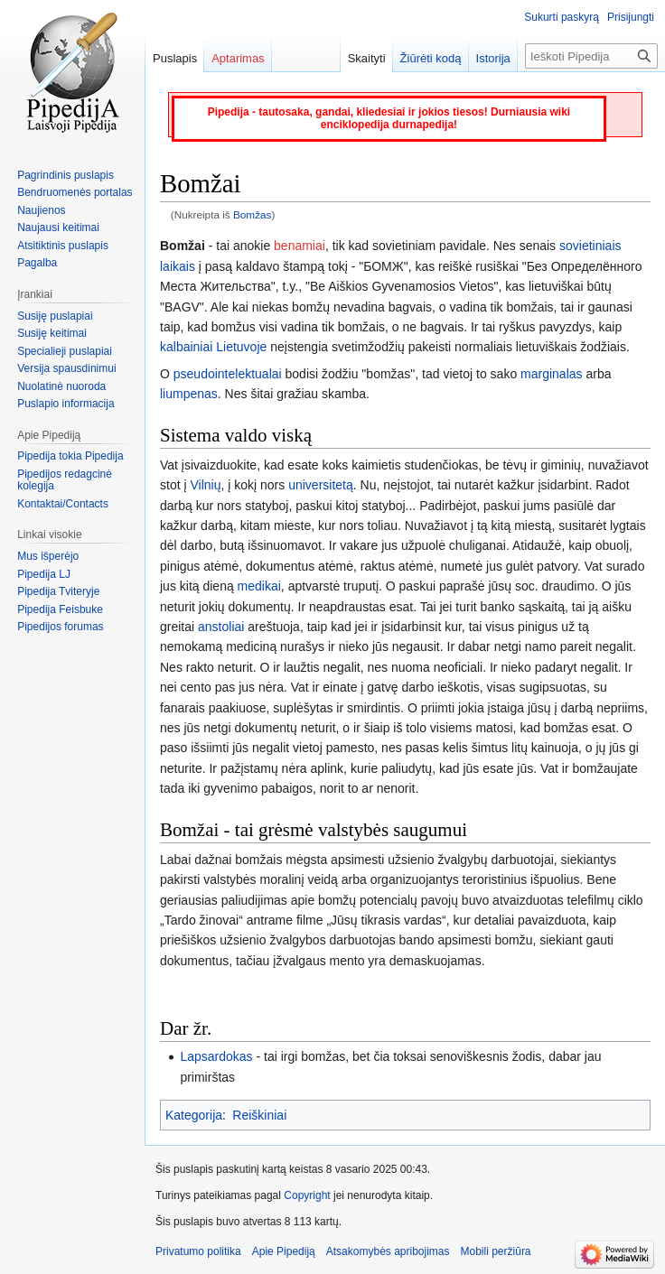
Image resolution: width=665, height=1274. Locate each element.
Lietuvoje (241, 346)
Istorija (493, 58)
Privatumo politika (198, 1251)
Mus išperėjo (48, 556)
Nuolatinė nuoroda (61, 386)
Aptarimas (238, 58)
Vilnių (205, 485)
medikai (259, 586)
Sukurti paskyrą (561, 17)
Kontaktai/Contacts (62, 504)
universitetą (320, 485)
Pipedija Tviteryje (58, 591)
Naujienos (41, 210)
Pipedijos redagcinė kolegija (64, 480)
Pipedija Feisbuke (60, 609)
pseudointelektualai (227, 374)
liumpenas (189, 393)
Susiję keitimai (52, 333)
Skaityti (367, 58)
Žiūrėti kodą (431, 58)
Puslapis (175, 58)
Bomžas (252, 214)
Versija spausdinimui (66, 368)
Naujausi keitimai (58, 227)
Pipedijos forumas (60, 626)
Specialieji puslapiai (64, 351)
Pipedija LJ (43, 574)
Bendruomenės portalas (74, 192)
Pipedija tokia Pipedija (70, 456)
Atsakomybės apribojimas (388, 1251)
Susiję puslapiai (54, 316)
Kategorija (193, 1115)
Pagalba (37, 262)
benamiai (299, 245)
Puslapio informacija (65, 403)
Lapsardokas (216, 1056)
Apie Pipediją (283, 1251)
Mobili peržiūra (496, 1251)
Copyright (307, 1195)
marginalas (551, 374)
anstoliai (221, 626)
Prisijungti (630, 17)
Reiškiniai (259, 1115)
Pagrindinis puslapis (65, 175)
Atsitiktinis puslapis (62, 245)
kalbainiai (186, 346)
